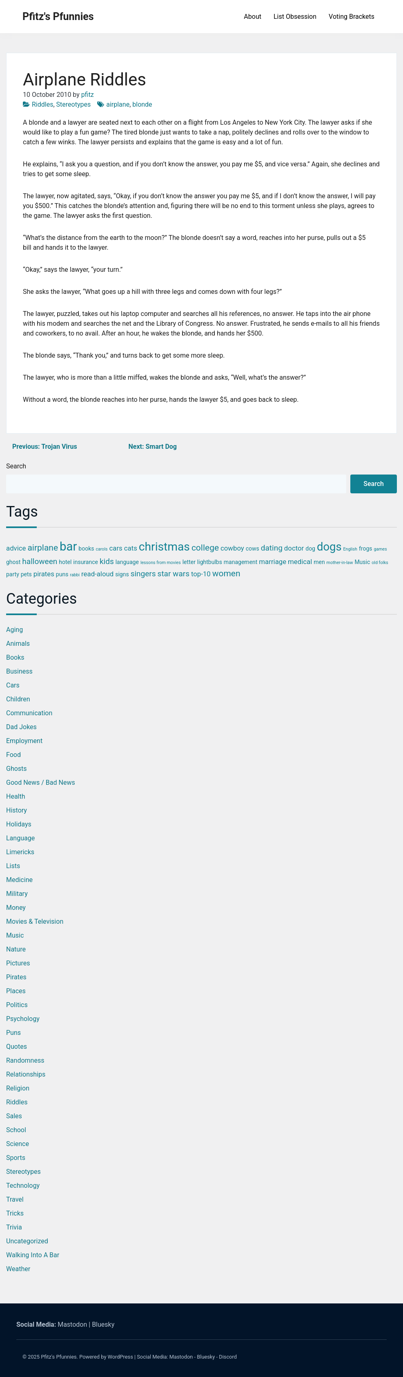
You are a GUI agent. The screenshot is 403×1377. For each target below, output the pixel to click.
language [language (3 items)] (127, 562)
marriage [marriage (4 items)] (272, 562)
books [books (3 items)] (86, 548)
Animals (18, 643)
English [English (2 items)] (350, 549)
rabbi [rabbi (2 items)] (75, 575)
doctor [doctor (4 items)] (294, 548)
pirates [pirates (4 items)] (43, 574)
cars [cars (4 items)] (115, 548)
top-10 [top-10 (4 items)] (201, 574)
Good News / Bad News (40, 782)
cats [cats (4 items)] (130, 548)
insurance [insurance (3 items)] (85, 562)
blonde (142, 104)
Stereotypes (73, 104)
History (16, 810)
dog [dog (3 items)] (310, 548)
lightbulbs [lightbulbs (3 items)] (209, 562)
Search (16, 466)
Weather (18, 1269)
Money (16, 907)
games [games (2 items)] (380, 549)
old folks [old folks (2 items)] (380, 562)
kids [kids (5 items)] (107, 561)
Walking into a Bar (32, 1255)
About (252, 16)
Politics (17, 1005)
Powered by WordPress (106, 1357)
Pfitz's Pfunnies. (59, 1357)
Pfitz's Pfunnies (58, 16)
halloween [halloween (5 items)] (39, 561)
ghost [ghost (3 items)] (13, 562)
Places (16, 991)
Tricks (15, 1213)
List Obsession (295, 16)
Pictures (18, 963)
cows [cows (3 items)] (252, 548)
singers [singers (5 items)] (143, 573)
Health (15, 796)
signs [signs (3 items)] (122, 574)
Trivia (14, 1227)
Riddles (42, 104)
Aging (14, 630)
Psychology (23, 1019)
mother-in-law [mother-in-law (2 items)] (340, 562)
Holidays (18, 824)
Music (15, 935)
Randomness (25, 1060)
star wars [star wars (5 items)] (173, 573)
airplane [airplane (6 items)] (42, 548)
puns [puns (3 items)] (62, 574)
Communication (29, 713)
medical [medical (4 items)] (300, 562)
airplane (117, 104)
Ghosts (16, 768)
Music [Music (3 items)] (362, 562)
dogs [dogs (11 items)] (329, 546)
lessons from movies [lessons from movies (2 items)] (160, 562)
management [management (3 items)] (241, 562)
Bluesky (103, 1324)
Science (17, 1144)
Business (19, 671)
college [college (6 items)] (205, 548)
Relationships (25, 1074)
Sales (14, 1116)
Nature (16, 949)
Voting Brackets (351, 16)
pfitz (87, 95)
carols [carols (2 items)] (101, 549)
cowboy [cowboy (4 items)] (232, 548)
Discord (228, 1357)
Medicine (19, 880)
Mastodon (72, 1324)
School (16, 1130)
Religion (17, 1088)
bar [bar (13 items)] (68, 546)
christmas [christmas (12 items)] (164, 546)
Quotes (16, 1046)
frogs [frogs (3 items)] (365, 548)
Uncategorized (27, 1241)
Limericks (20, 852)
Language (20, 838)
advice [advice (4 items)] (16, 548)
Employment (24, 741)
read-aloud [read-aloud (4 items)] (97, 574)
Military (17, 894)
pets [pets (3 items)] (26, 574)
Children (18, 699)
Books (15, 657)
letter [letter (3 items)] (189, 562)
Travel (15, 1199)
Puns (13, 1033)
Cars (13, 685)
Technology (23, 1185)
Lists (13, 866)
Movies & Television (34, 921)
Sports (15, 1158)
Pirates (16, 977)
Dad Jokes (21, 727)
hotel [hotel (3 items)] (65, 562)
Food (13, 755)
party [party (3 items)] (12, 574)
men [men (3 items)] (319, 562)
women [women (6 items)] (226, 573)
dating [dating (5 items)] (272, 548)
